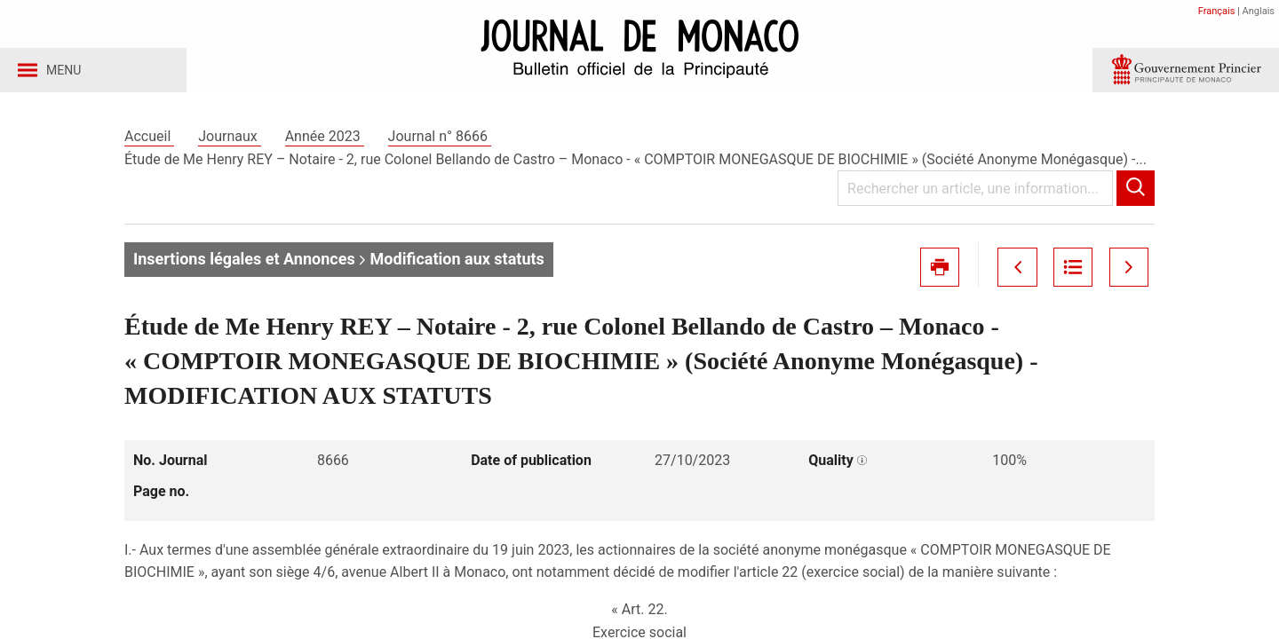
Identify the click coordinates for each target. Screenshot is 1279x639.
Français (1216, 11)
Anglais (1259, 11)
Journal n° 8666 (439, 140)
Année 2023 (324, 140)
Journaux (229, 140)
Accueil (149, 140)
